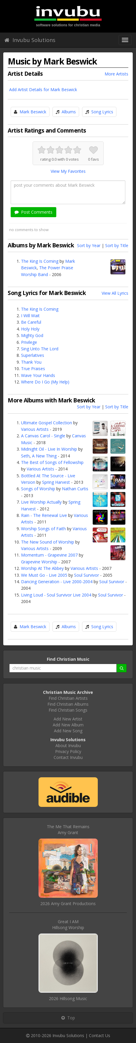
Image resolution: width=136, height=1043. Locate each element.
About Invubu (68, 745)
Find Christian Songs (68, 710)
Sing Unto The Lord (39, 349)
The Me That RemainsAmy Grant (68, 829)
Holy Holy (30, 329)
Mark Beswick (33, 112)
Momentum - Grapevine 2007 (49, 555)
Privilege (29, 342)
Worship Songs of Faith (43, 528)
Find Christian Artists (68, 698)
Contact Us (99, 1035)
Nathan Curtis (75, 488)
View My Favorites (68, 171)
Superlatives (32, 355)
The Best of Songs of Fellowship (52, 462)
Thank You (31, 362)
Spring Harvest (56, 482)
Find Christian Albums (68, 704)
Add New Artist (68, 719)
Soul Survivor (86, 575)
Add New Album (68, 725)
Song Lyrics (102, 112)
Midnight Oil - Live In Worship (49, 449)
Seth (25, 456)
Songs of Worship (38, 488)
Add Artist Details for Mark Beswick (43, 89)
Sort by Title (116, 245)
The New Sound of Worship (47, 542)
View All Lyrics (115, 293)
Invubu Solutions (29, 39)
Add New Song (68, 731)
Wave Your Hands (38, 375)
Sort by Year (88, 245)
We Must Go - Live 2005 (44, 575)
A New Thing (44, 456)
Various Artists (35, 429)
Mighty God (32, 335)
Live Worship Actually (41, 502)
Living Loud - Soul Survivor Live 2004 (56, 595)
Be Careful (31, 322)
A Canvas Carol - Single (43, 436)
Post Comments (33, 212)
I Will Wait (30, 315)
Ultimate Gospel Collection (46, 422)
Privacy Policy (68, 751)
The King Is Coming (39, 261)
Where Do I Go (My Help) (45, 382)
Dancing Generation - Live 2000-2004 (56, 581)
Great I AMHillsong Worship (68, 924)
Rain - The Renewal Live (44, 515)
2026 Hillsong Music (68, 998)
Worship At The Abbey (42, 568)
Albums (69, 112)
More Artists (116, 74)
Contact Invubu (68, 757)
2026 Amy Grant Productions (68, 903)
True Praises (33, 368)
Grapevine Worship (39, 562)
